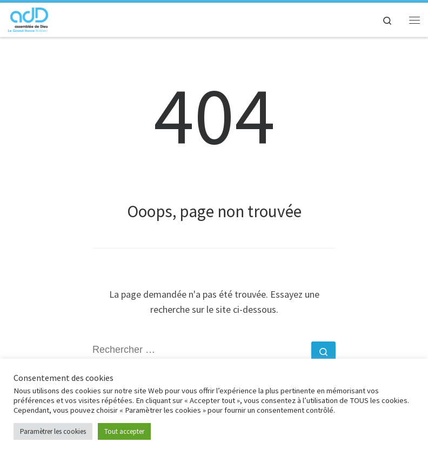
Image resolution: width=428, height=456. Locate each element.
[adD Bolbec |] (28, 18)
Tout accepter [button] (124, 431)
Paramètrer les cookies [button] (53, 431)
